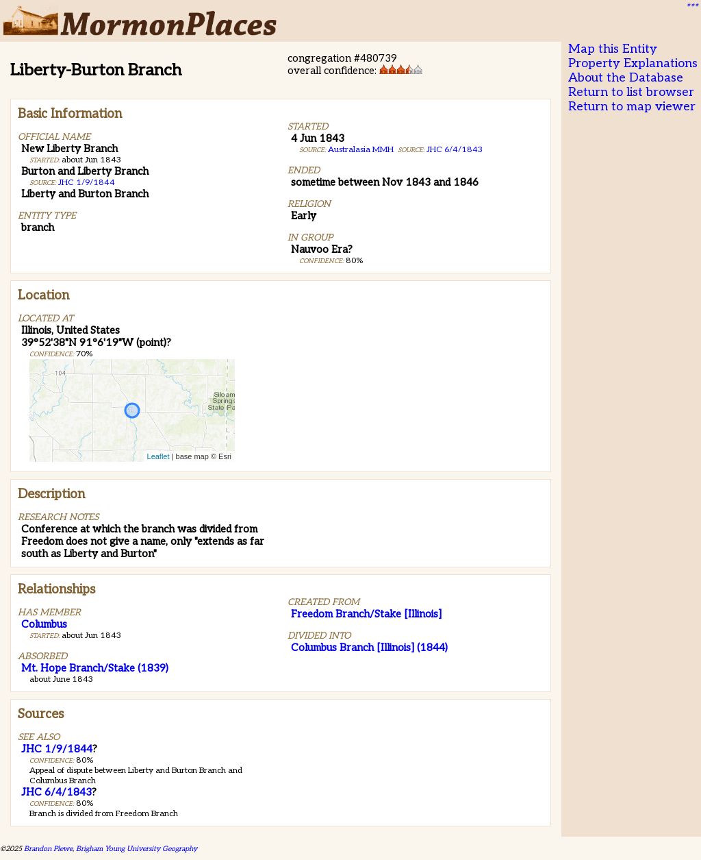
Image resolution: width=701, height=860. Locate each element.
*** (691, 7)
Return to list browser (631, 92)
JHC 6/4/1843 (454, 150)
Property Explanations (633, 63)
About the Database (625, 78)
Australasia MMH (361, 150)
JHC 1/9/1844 (86, 182)
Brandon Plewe (48, 848)
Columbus (44, 624)
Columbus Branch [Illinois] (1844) (369, 647)
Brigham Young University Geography (136, 848)
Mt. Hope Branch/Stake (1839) (94, 668)
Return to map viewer (632, 106)
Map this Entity (612, 49)
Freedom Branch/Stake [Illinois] (366, 614)
